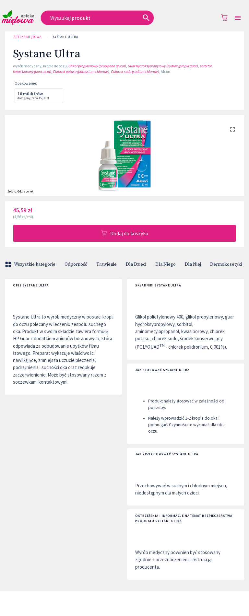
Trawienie (106, 264)
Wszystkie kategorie (30, 264)
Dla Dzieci (136, 264)
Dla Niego (165, 264)
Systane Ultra (65, 36)
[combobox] (106, 17)
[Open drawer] (237, 18)
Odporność (76, 264)
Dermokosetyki (226, 264)
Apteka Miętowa (27, 36)
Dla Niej (193, 264)
